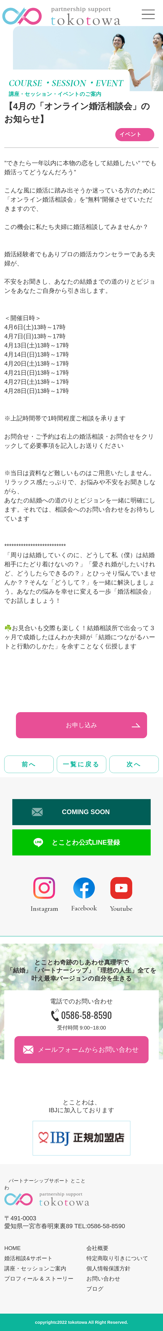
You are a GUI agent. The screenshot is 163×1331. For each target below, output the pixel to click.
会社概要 (97, 1248)
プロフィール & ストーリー (38, 1279)
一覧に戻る (81, 764)
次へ (133, 764)
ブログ (95, 1289)
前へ (29, 764)
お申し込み (81, 725)
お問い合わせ (103, 1279)
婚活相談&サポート (28, 1258)
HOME (12, 1248)
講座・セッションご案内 (35, 1268)
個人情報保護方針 (108, 1268)
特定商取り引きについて (117, 1258)
